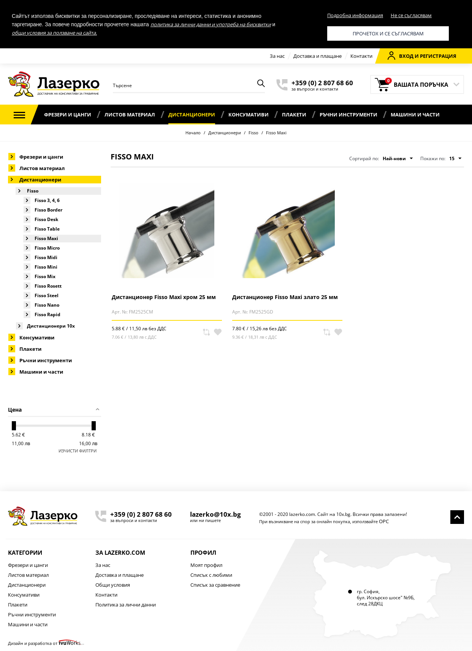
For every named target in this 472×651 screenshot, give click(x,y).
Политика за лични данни (125, 605)
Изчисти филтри (78, 451)
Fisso (253, 132)
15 (455, 158)
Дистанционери (191, 114)
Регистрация (438, 56)
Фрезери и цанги (67, 114)
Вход (400, 55)
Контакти (361, 56)
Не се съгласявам (411, 15)
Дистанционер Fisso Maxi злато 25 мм (285, 297)
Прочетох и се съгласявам (388, 33)
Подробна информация (355, 15)
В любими (218, 332)
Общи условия (112, 585)
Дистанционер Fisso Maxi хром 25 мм (164, 297)
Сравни (206, 332)
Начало (193, 132)
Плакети (294, 114)
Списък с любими (211, 575)
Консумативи (248, 114)
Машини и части (415, 114)
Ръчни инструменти (348, 114)
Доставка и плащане (317, 56)
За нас (277, 56)
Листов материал (130, 114)
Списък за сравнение (215, 585)
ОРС (384, 521)
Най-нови (398, 158)
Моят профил (206, 565)
